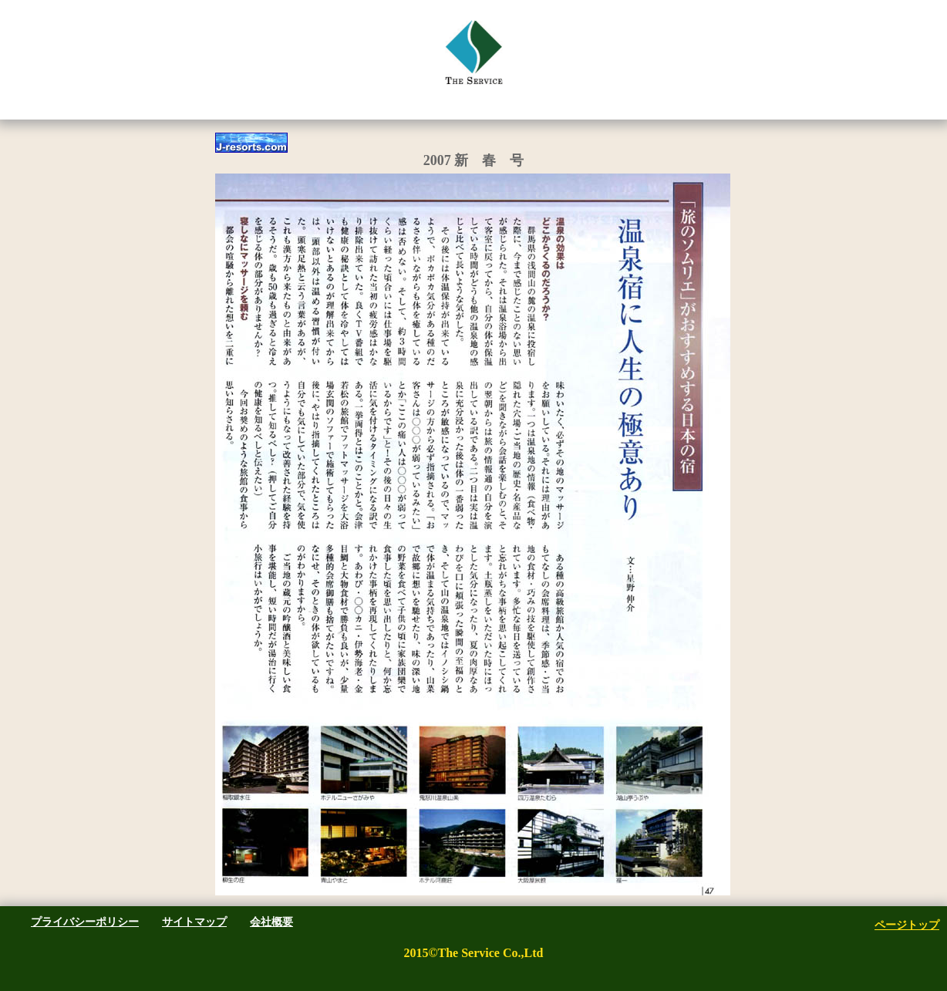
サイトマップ (194, 921)
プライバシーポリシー (85, 921)
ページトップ (907, 925)
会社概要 (271, 921)
